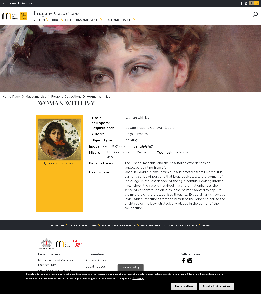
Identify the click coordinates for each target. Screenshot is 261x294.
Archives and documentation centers (168, 225)
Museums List (35, 96)
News (206, 225)
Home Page (11, 96)
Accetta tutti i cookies (216, 286)
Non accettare (184, 286)
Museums (57, 225)
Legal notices (96, 266)
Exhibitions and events (82, 20)
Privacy (138, 278)
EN (256, 3)
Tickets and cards (83, 225)
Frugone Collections (66, 96)
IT (251, 3)
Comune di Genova (17, 3)
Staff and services (118, 20)
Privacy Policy (96, 260)
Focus (54, 20)
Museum (39, 20)
